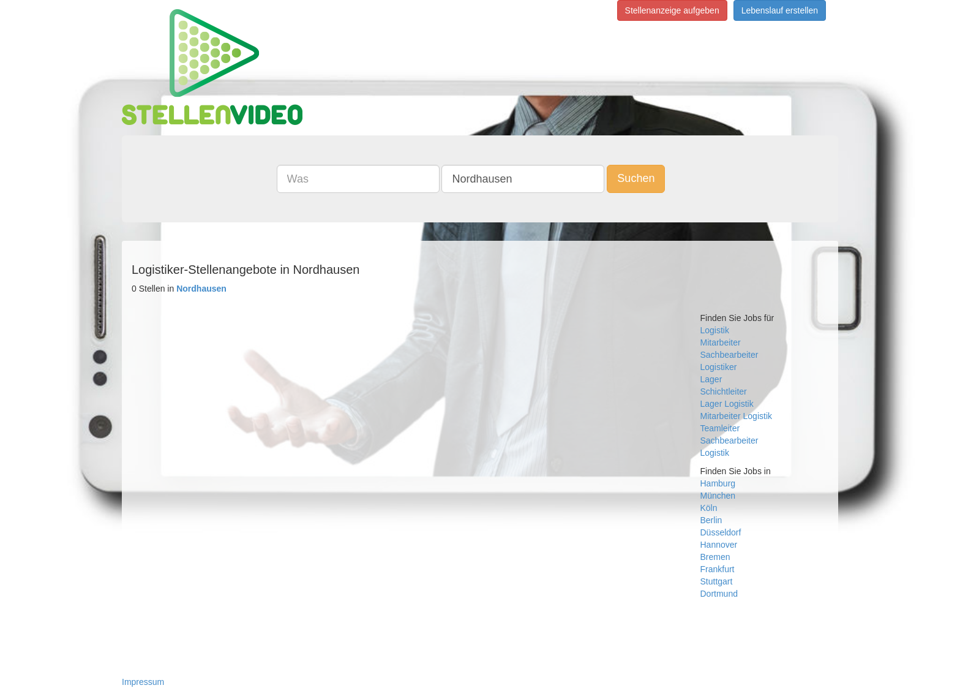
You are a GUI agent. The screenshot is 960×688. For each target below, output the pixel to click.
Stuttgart (716, 581)
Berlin (711, 520)
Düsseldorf (720, 532)
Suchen (635, 178)
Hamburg (718, 483)
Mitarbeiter (720, 342)
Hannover (719, 545)
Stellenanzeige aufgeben (672, 10)
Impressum (143, 682)
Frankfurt (717, 569)
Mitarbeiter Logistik (736, 416)
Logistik (714, 330)
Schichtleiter (723, 391)
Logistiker (718, 367)
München (718, 496)
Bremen (715, 557)
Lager (711, 379)
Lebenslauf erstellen (779, 10)
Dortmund (719, 594)
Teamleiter (720, 428)
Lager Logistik (727, 404)
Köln (709, 508)
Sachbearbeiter (729, 355)
